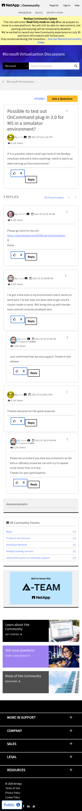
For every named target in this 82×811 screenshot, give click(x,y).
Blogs (39, 12)
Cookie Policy (12, 797)
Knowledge (24, 12)
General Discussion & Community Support (28, 557)
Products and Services (18, 538)
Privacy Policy (12, 792)
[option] (41, 588)
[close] (81, 17)
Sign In (66, 5)
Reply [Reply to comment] (31, 257)
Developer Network (16, 544)
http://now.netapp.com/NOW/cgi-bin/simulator (36, 235)
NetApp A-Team (55, 12)
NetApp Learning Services (20, 551)
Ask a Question (62, 98)
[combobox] (54, 65)
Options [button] (39, 98)
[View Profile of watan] (21, 278)
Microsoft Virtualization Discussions (22, 81)
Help (77, 5)
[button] (67, 111)
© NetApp (13, 783)
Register (54, 5)
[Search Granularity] (16, 65)
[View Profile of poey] (20, 137)
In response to (26, 341)
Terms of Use (12, 788)
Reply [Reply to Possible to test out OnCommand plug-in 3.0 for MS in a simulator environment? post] (31, 179)
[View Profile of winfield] (22, 214)
